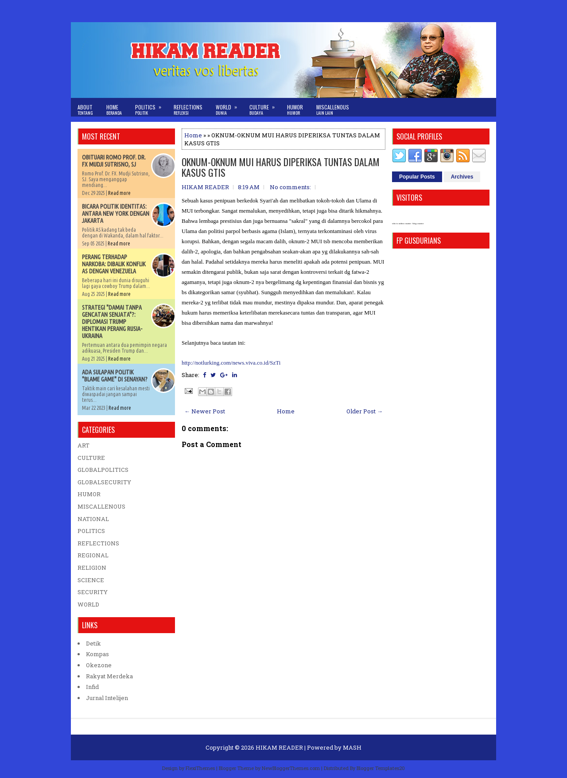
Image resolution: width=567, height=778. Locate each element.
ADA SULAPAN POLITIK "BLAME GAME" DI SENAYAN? (115, 376)
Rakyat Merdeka (109, 676)
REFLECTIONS (98, 543)
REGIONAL (93, 555)
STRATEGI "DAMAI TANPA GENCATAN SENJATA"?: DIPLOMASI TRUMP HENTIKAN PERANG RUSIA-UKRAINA (112, 321)
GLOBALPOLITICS (103, 470)
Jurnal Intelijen (107, 698)
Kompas (97, 654)
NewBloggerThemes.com (291, 768)
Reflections (188, 109)
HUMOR (89, 494)
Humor (295, 109)
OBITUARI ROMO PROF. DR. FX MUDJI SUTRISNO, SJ (114, 161)
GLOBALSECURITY (104, 482)
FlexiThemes (200, 768)
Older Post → (364, 411)
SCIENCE (91, 580)
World (229, 107)
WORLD (88, 604)
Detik (93, 643)
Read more (119, 193)
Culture (264, 107)
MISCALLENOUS (101, 506)
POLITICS (91, 531)
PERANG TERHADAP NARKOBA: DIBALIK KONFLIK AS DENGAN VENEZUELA (114, 264)
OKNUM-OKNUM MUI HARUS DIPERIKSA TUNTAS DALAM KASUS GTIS (281, 167)
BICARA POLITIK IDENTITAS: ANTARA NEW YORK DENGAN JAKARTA (115, 213)
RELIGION (92, 568)
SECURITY (93, 592)
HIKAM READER (279, 747)
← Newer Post (204, 411)
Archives (462, 177)
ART (83, 445)
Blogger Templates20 (381, 768)
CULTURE (91, 458)
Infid (92, 687)
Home (114, 109)
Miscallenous (332, 109)
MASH (352, 747)
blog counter (417, 223)
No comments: (290, 187)
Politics (151, 107)
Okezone (99, 665)
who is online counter (401, 223)
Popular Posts (417, 177)
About (85, 109)
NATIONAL (93, 519)
